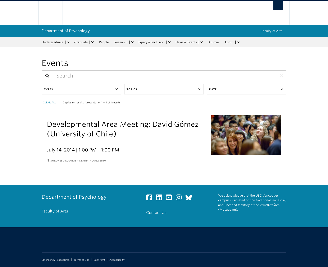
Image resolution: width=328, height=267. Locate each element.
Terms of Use (81, 259)
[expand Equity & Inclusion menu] (169, 42)
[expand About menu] (238, 42)
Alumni (213, 42)
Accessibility (117, 259)
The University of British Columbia (50, 13)
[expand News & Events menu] (201, 42)
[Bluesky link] (190, 198)
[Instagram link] (180, 198)
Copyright (99, 259)
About (228, 42)
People (104, 42)
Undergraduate (52, 42)
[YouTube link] (170, 198)
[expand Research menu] (132, 42)
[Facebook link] (150, 198)
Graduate (81, 42)
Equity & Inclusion (151, 42)
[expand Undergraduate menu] (68, 42)
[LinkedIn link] (160, 198)
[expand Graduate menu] (92, 42)
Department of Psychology (66, 31)
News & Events (186, 42)
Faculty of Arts (271, 31)
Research (121, 42)
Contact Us (156, 212)
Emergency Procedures (55, 259)
